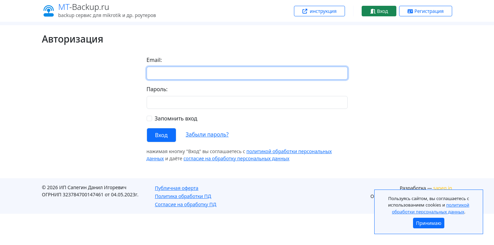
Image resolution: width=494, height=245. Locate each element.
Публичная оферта (176, 188)
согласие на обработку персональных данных (236, 158)
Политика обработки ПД (183, 196)
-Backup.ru (83, 6)
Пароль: (157, 89)
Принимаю (428, 223)
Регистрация (426, 11)
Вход (379, 11)
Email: (154, 60)
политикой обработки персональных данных (430, 208)
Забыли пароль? (207, 134)
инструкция (319, 11)
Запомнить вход (176, 118)
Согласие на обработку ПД (185, 204)
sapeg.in (442, 188)
